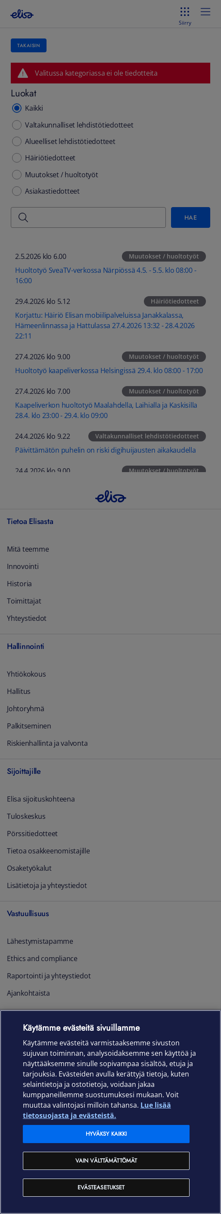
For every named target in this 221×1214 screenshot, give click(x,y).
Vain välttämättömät (106, 1160)
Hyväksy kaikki (106, 1134)
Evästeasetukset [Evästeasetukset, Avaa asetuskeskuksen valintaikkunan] (101, 1187)
